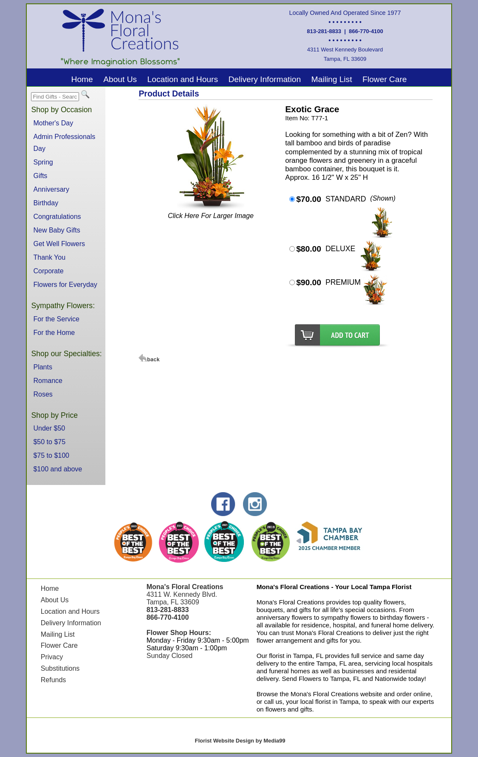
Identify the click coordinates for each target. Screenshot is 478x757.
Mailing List (331, 79)
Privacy (52, 657)
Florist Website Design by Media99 (240, 740)
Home (82, 79)
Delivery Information (264, 79)
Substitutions (60, 668)
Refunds (53, 679)
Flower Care (384, 79)
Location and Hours (182, 79)
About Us (120, 79)
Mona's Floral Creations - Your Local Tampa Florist (334, 586)
